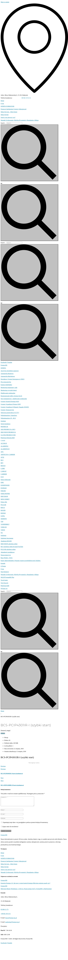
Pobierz (3, 733)
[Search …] (14, 123)
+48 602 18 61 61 (26, 98)
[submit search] (29, 152)
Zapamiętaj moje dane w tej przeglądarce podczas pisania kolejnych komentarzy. (25, 824)
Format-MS (4, 882)
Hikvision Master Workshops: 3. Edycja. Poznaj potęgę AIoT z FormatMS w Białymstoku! (26, 890)
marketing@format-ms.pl (12, 924)
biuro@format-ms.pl (11, 919)
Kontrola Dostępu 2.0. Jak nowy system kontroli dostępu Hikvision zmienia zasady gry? (25, 885)
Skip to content (5, 2)
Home (2, 711)
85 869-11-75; (17, 98)
